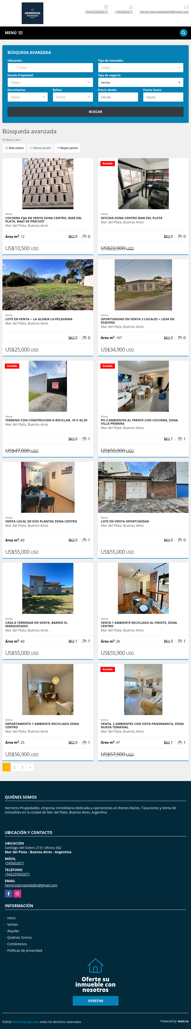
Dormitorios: (16, 90)
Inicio (11, 918)
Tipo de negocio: (109, 75)
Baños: (57, 90)
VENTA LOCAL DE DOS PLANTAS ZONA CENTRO (41, 521)
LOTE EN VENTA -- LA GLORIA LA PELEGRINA (38, 319)
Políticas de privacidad (24, 950)
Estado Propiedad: (20, 75)
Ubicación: (14, 61)
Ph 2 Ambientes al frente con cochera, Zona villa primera (139, 421)
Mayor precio (67, 148)
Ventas (12, 924)
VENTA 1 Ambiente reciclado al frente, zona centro (139, 624)
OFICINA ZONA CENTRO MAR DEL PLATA (132, 218)
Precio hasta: (152, 90)
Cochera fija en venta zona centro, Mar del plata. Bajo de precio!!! (43, 219)
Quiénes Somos (19, 937)
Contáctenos (17, 944)
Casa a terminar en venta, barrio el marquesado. (36, 624)
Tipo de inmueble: (111, 61)
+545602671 (124, 11)
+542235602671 (96, 11)
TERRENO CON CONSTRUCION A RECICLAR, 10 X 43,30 (46, 420)
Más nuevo (14, 148)
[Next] (30, 767)
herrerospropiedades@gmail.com (31, 885)
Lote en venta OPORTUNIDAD (125, 521)
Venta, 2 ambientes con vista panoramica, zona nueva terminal (142, 725)
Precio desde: (107, 90)
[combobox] (141, 67)
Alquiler (13, 931)
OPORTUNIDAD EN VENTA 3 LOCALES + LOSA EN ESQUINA (137, 320)
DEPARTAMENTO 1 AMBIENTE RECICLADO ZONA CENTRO (42, 725)
